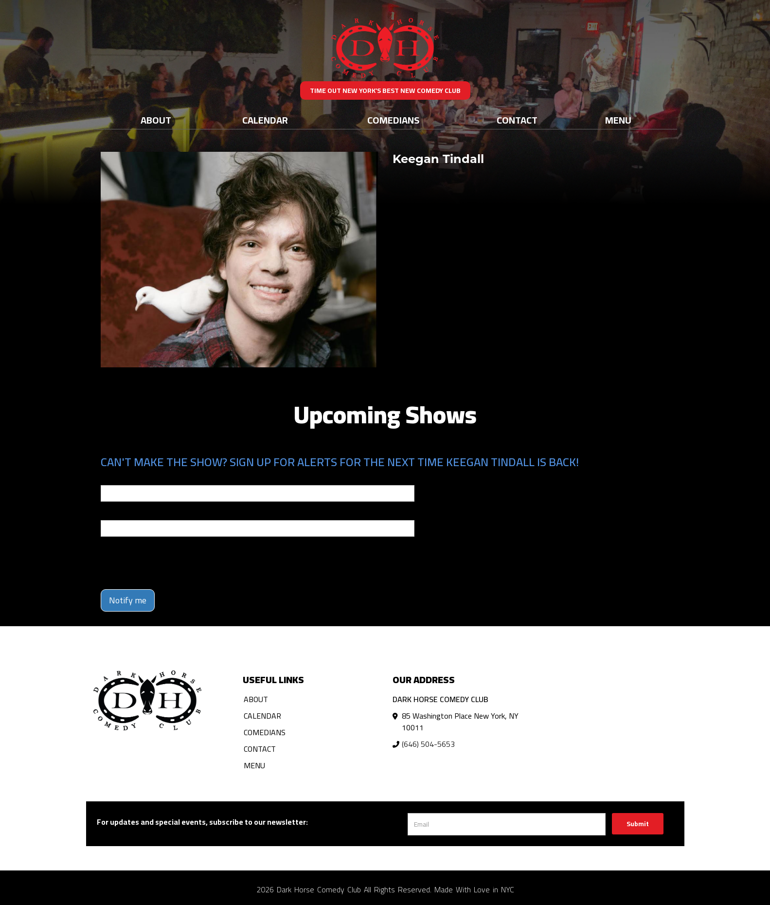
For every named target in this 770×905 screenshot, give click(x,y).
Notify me (127, 600)
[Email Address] (507, 824)
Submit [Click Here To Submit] (638, 823)
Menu (618, 120)
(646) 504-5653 (428, 744)
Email (109, 478)
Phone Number (124, 513)
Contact (517, 120)
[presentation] (175, 563)
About (156, 120)
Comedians (393, 120)
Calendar (265, 120)
